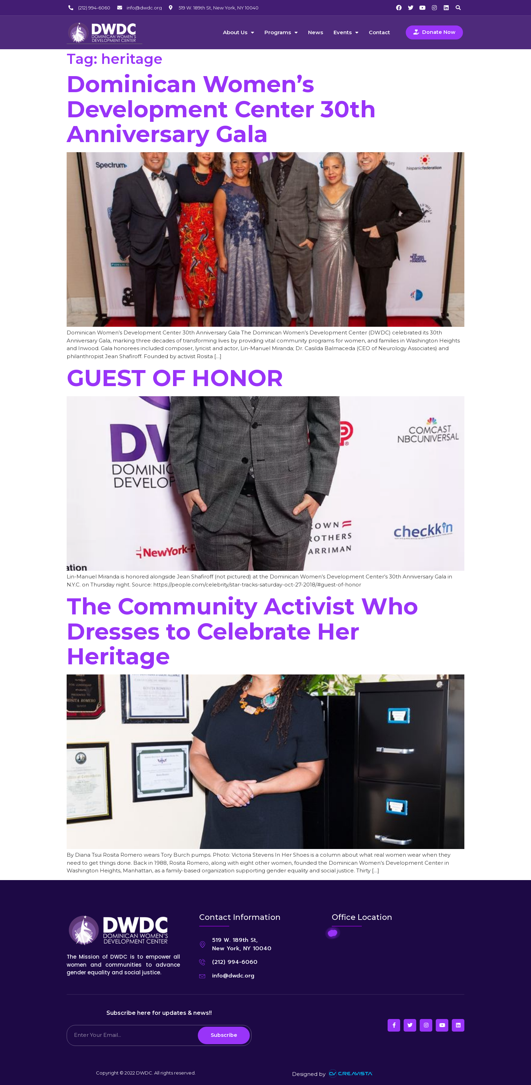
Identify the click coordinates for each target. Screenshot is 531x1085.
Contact (379, 32)
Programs (281, 32)
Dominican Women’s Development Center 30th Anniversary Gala (221, 108)
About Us (238, 32)
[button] (458, 7)
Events (346, 32)
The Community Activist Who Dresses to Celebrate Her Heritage (242, 631)
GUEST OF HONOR (175, 377)
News (315, 32)
